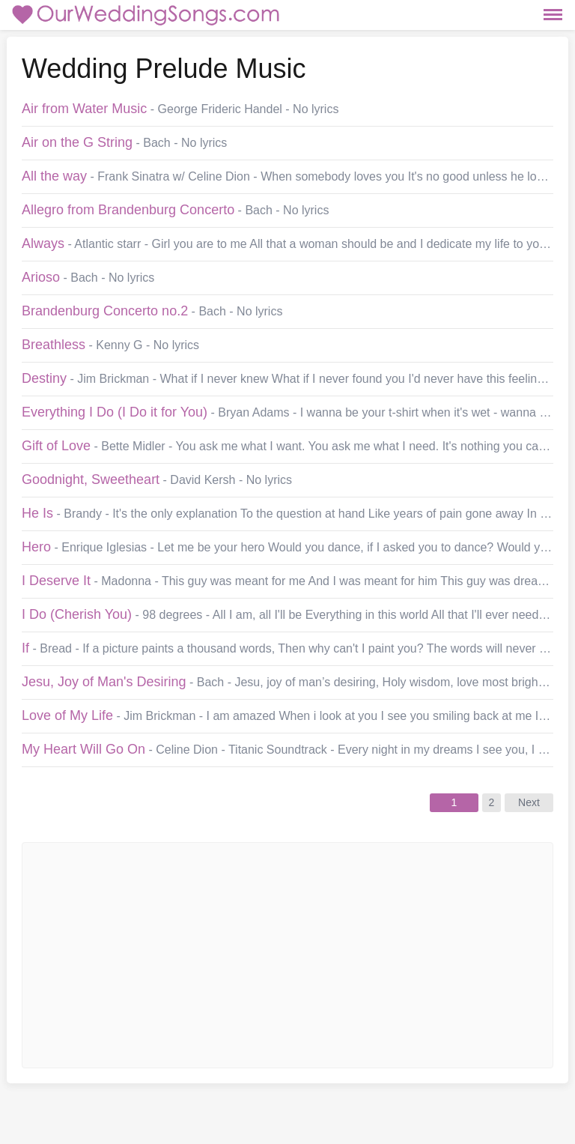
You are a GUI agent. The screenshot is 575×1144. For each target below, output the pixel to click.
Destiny (44, 378)
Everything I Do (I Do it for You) (114, 412)
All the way (54, 176)
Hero (36, 546)
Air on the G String (77, 142)
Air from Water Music (84, 108)
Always (43, 243)
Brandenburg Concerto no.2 (105, 310)
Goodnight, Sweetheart (90, 479)
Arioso (41, 277)
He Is (37, 513)
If (25, 648)
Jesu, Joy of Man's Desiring (104, 681)
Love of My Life (67, 715)
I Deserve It (56, 580)
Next (529, 802)
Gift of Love (56, 445)
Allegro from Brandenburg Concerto (128, 209)
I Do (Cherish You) (77, 614)
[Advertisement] (265, 955)
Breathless (53, 344)
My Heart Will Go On (83, 749)
